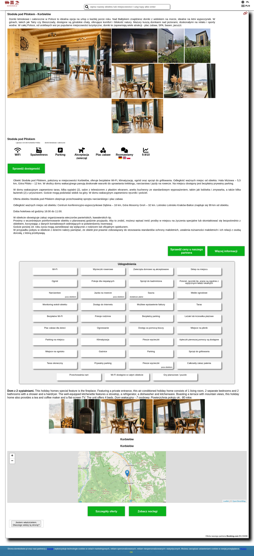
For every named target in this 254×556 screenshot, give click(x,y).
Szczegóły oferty (106, 511)
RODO (243, 549)
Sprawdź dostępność (26, 168)
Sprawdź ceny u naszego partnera (186, 251)
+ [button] (12, 455)
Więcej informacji (226, 251)
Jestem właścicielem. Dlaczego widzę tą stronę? (26, 523)
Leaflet (226, 501)
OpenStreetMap (239, 501)
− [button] (12, 461)
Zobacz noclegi (148, 511)
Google (50, 549)
